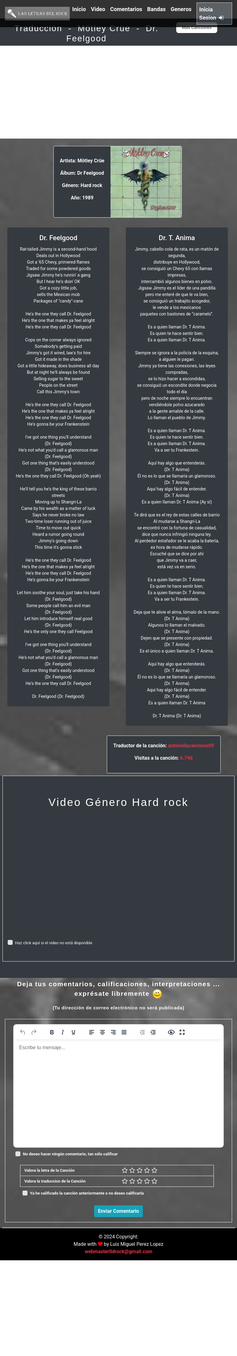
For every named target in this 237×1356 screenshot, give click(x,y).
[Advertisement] (118, 92)
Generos (181, 9)
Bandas (156, 9)
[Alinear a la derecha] (113, 1032)
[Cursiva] (62, 1032)
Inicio (79, 9)
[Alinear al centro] (102, 1032)
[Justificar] (124, 1032)
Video (98, 9)
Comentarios (126, 9)
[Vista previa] (171, 1032)
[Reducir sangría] (142, 1032)
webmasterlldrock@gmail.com (118, 1347)
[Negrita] (52, 1032)
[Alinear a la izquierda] (91, 1032)
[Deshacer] (23, 1032)
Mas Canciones (196, 27)
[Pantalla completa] (182, 1032)
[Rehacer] (33, 1032)
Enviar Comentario (118, 1211)
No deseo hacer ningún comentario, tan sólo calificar (70, 1154)
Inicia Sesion (211, 13)
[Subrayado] (73, 1032)
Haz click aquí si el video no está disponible (53, 943)
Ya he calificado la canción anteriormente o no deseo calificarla (87, 1193)
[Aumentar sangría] (153, 1032)
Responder (215, 1314)
